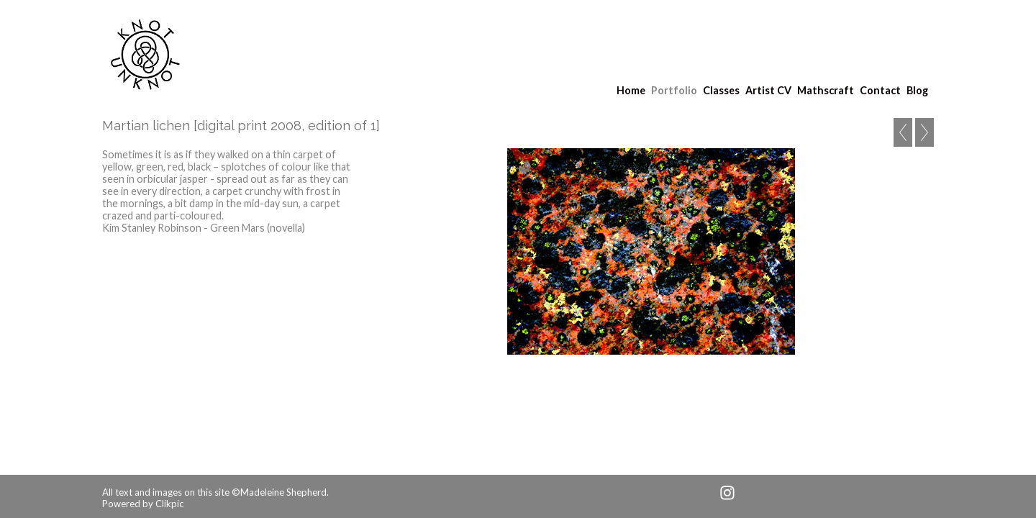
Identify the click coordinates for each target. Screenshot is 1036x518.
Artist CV (768, 90)
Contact (880, 90)
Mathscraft (825, 90)
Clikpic (169, 503)
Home (631, 90)
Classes (721, 90)
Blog (917, 90)
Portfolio (674, 90)
